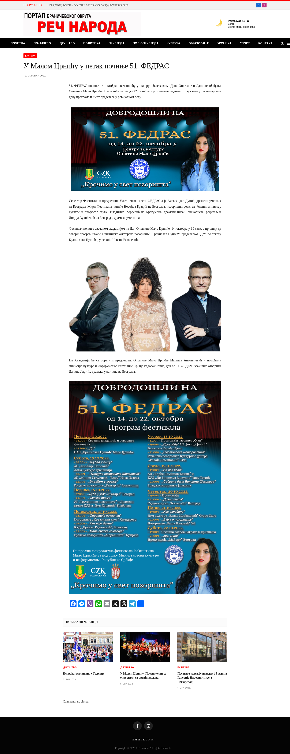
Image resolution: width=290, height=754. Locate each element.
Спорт (245, 43)
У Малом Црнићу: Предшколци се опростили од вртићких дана (143, 675)
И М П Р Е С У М (142, 739)
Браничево (42, 43)
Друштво (67, 43)
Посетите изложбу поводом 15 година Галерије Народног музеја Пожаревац (202, 677)
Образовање (199, 43)
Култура (173, 43)
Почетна (18, 43)
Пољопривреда (145, 43)
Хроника (224, 43)
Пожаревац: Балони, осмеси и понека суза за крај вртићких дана (88, 5)
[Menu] (288, 43)
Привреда (116, 43)
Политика (91, 43)
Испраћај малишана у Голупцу (83, 673)
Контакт (265, 43)
